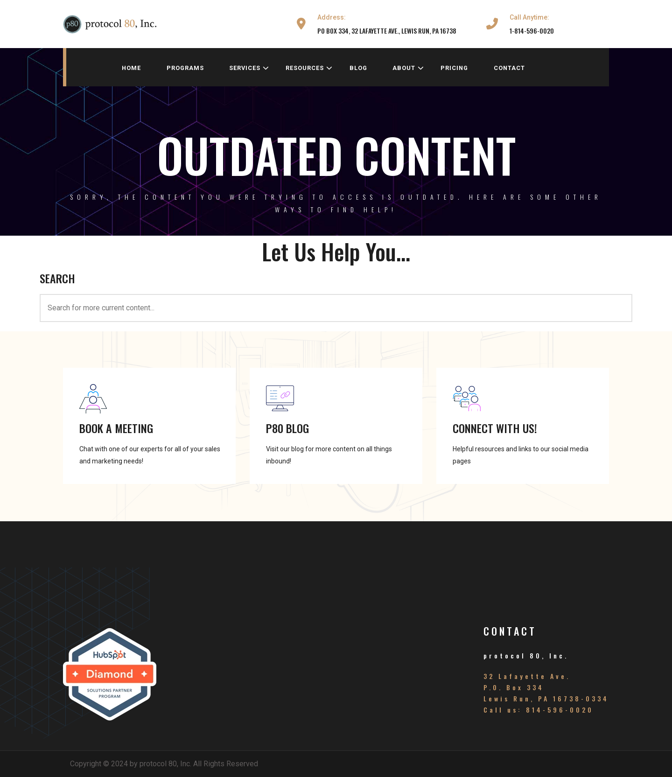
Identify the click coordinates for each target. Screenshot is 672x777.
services (249, 68)
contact (509, 67)
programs (185, 67)
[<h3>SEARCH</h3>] (336, 308)
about (408, 68)
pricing (454, 67)
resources (309, 68)
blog (358, 67)
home (131, 67)
